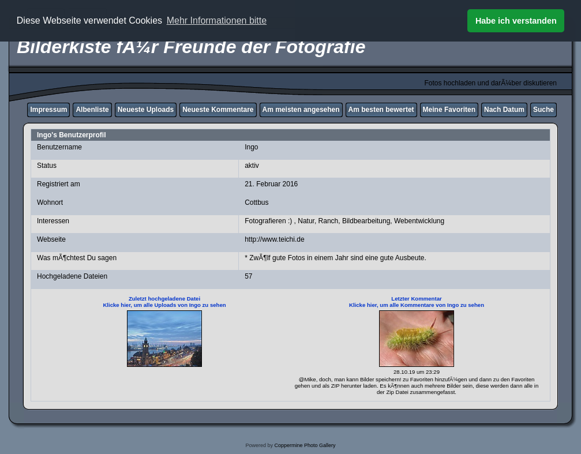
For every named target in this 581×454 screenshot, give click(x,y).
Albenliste (92, 110)
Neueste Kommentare (217, 110)
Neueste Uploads (146, 110)
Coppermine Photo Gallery (304, 445)
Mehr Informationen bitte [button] (217, 20)
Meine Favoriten (449, 110)
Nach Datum (504, 110)
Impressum (48, 110)
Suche (543, 110)
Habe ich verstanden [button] (516, 20)
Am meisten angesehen (301, 110)
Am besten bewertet (381, 110)
